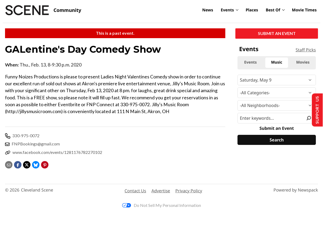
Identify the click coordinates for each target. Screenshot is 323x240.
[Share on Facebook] (17, 164)
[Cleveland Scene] (43, 10)
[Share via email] (8, 164)
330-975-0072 (25, 135)
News (207, 10)
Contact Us (135, 191)
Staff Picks (306, 50)
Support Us (316, 110)
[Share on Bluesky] (35, 164)
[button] (44, 164)
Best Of (273, 10)
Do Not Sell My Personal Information (161, 205)
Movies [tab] (303, 62)
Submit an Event (277, 33)
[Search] (276, 140)
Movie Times (304, 10)
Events (227, 10)
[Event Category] (276, 92)
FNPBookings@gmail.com (36, 143)
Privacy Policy (188, 191)
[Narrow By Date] (276, 80)
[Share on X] (26, 164)
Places (252, 10)
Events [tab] (250, 62)
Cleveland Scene (37, 190)
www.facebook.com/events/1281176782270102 (57, 152)
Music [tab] (276, 62)
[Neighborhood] (276, 105)
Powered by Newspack (295, 190)
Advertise (160, 191)
